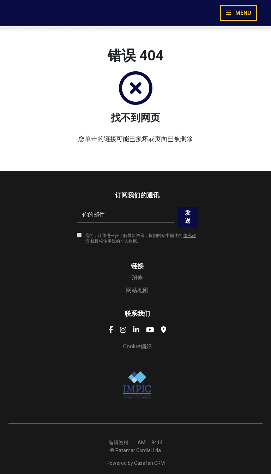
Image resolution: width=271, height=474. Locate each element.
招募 (137, 277)
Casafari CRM (149, 463)
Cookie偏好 (137, 346)
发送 (188, 216)
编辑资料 (118, 442)
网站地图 (137, 290)
